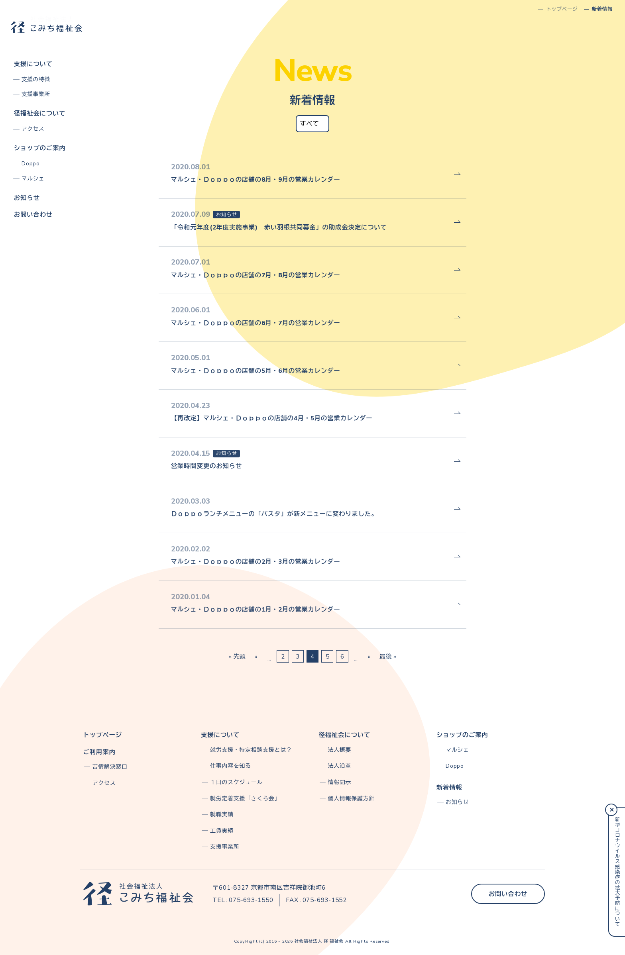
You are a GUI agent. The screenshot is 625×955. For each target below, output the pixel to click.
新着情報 (449, 787)
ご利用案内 (99, 752)
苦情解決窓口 (110, 767)
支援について (33, 64)
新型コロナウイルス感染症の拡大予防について (617, 872)
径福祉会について (40, 113)
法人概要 (340, 750)
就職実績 (222, 814)
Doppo (31, 163)
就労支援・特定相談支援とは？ (251, 750)
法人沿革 (340, 766)
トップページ (102, 735)
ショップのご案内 (40, 148)
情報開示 (340, 782)
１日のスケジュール (236, 782)
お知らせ (27, 198)
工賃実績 (222, 831)
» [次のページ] (369, 656)
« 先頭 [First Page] (237, 656)
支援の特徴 (36, 79)
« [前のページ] (255, 656)
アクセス (33, 129)
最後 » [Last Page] (387, 656)
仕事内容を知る (230, 766)
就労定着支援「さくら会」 (245, 798)
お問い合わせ (33, 214)
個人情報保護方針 (351, 798)
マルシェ (33, 178)
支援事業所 (36, 94)
